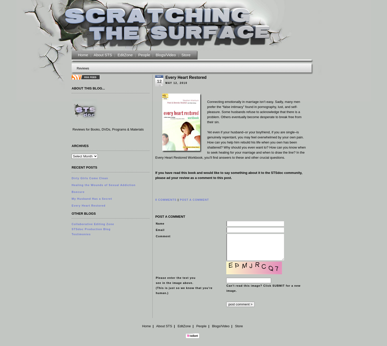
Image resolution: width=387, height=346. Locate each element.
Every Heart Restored (89, 205)
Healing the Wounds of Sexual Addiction (104, 185)
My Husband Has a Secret (92, 198)
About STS (103, 55)
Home (83, 55)
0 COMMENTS (165, 199)
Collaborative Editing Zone (93, 224)
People (144, 55)
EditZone (125, 55)
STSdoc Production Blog (91, 229)
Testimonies (81, 234)
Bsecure (78, 191)
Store (186, 55)
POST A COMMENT (194, 199)
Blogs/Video (166, 55)
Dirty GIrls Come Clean (90, 178)
